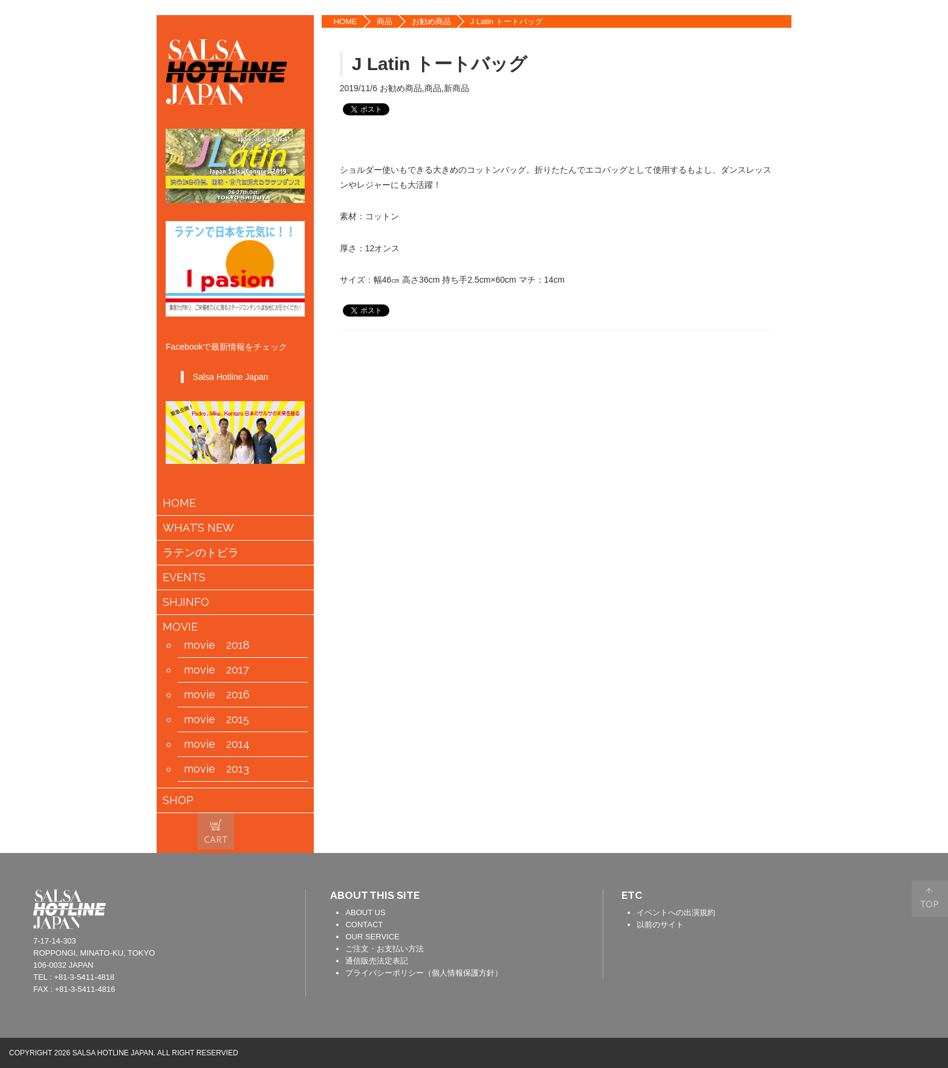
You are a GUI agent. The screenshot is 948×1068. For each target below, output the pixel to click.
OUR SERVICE (372, 936)
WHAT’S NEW (198, 528)
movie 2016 (217, 695)
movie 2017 (216, 670)
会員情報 (254, 832)
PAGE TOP (930, 899)
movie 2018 (217, 645)
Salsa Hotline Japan (230, 377)
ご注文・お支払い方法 (384, 948)
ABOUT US (365, 912)
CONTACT (364, 924)
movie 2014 (217, 744)
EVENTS (184, 577)
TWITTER (811, 66)
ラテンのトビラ (201, 553)
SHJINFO (186, 602)
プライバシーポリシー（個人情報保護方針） (423, 972)
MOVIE (180, 627)
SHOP (178, 800)
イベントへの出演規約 (676, 912)
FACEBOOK (811, 29)
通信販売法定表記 (376, 960)
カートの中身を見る (216, 831)
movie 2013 (216, 769)
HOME (345, 21)
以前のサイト (660, 924)
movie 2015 (216, 719)
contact (278, 907)
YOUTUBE (811, 103)
